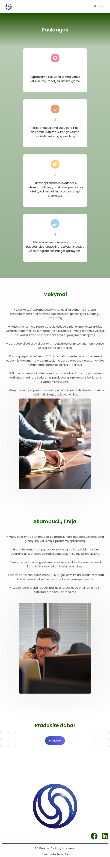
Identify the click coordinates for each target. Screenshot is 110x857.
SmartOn (62, 854)
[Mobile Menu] (99, 6)
